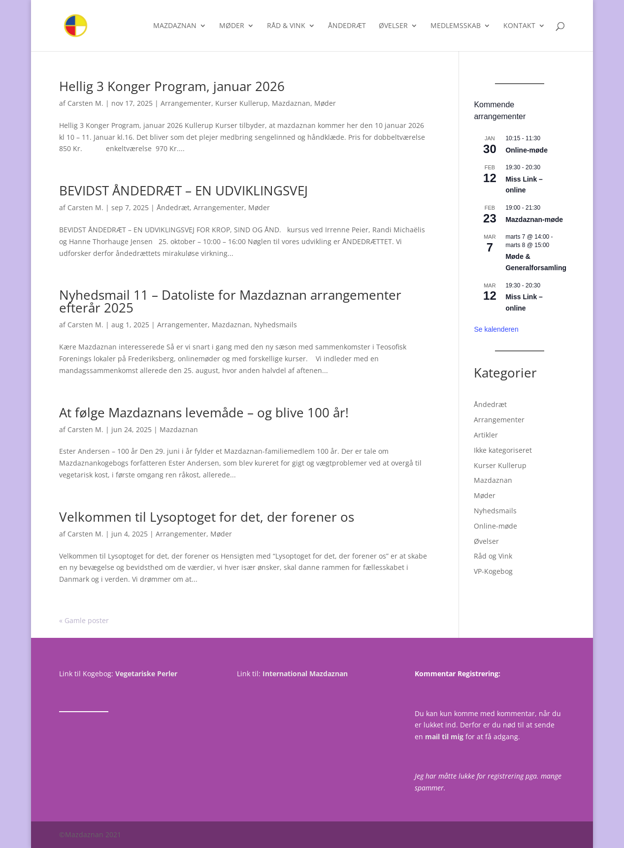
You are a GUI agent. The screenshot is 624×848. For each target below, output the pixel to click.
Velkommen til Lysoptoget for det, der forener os (206, 517)
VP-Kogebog (493, 571)
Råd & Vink (286, 26)
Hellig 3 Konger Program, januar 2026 (172, 86)
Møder (231, 26)
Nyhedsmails (275, 324)
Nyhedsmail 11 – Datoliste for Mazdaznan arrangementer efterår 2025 (230, 301)
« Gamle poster (84, 620)
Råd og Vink (493, 556)
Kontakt (519, 26)
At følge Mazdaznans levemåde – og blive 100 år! (204, 412)
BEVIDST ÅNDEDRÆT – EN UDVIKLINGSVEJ (183, 190)
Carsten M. (85, 103)
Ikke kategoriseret (503, 450)
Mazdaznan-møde (534, 219)
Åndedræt (347, 26)
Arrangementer (186, 103)
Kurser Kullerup (241, 103)
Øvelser (393, 26)
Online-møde (526, 150)
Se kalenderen (496, 329)
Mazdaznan (175, 26)
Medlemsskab (455, 26)
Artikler (486, 435)
